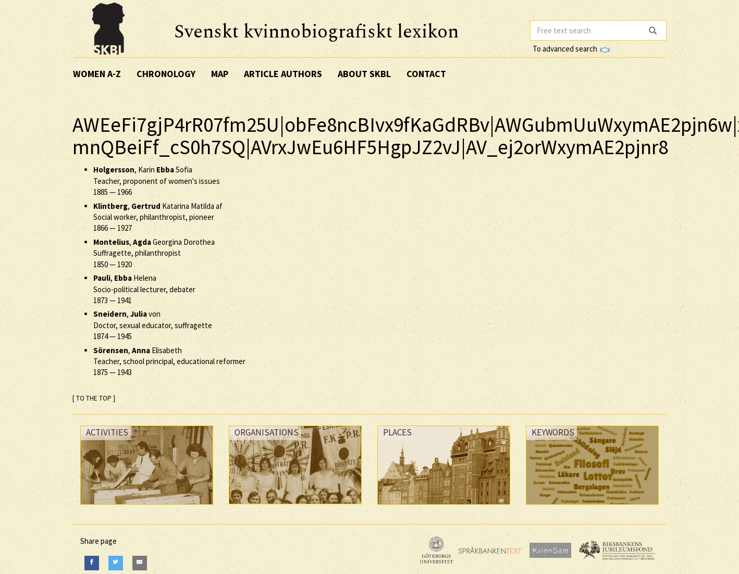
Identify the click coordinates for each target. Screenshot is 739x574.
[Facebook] (91, 563)
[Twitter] (115, 563)
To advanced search (571, 49)
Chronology (166, 74)
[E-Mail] (139, 563)
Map (219, 74)
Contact (426, 74)
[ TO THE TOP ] (93, 398)
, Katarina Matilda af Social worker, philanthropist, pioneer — (158, 217)
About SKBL (364, 74)
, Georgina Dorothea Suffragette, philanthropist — (154, 253)
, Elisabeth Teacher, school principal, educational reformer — (169, 361)
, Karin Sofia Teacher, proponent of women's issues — (156, 181)
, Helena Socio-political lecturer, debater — (144, 289)
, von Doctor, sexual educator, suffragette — (152, 325)
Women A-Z (97, 74)
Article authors (283, 74)
